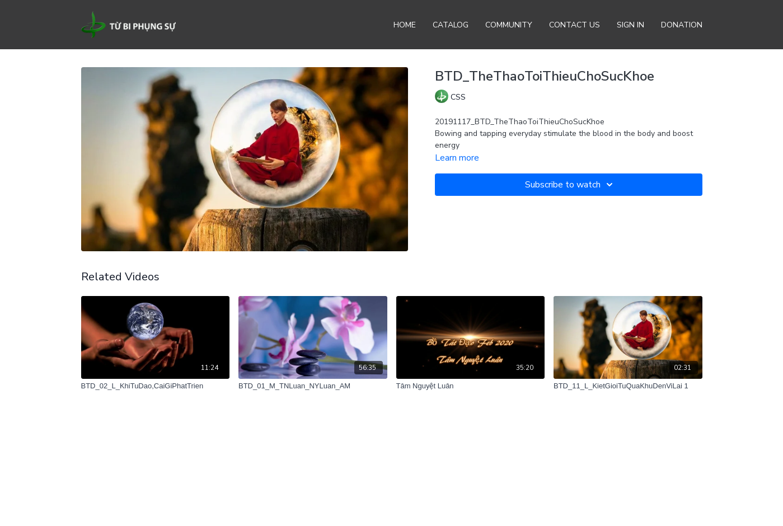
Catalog (450, 25)
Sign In (630, 25)
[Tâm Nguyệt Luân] (470, 386)
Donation (681, 25)
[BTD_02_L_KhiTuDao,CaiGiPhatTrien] (155, 386)
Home (404, 25)
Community (508, 25)
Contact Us (574, 25)
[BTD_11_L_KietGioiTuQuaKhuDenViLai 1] (628, 386)
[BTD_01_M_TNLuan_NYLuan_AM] (312, 386)
